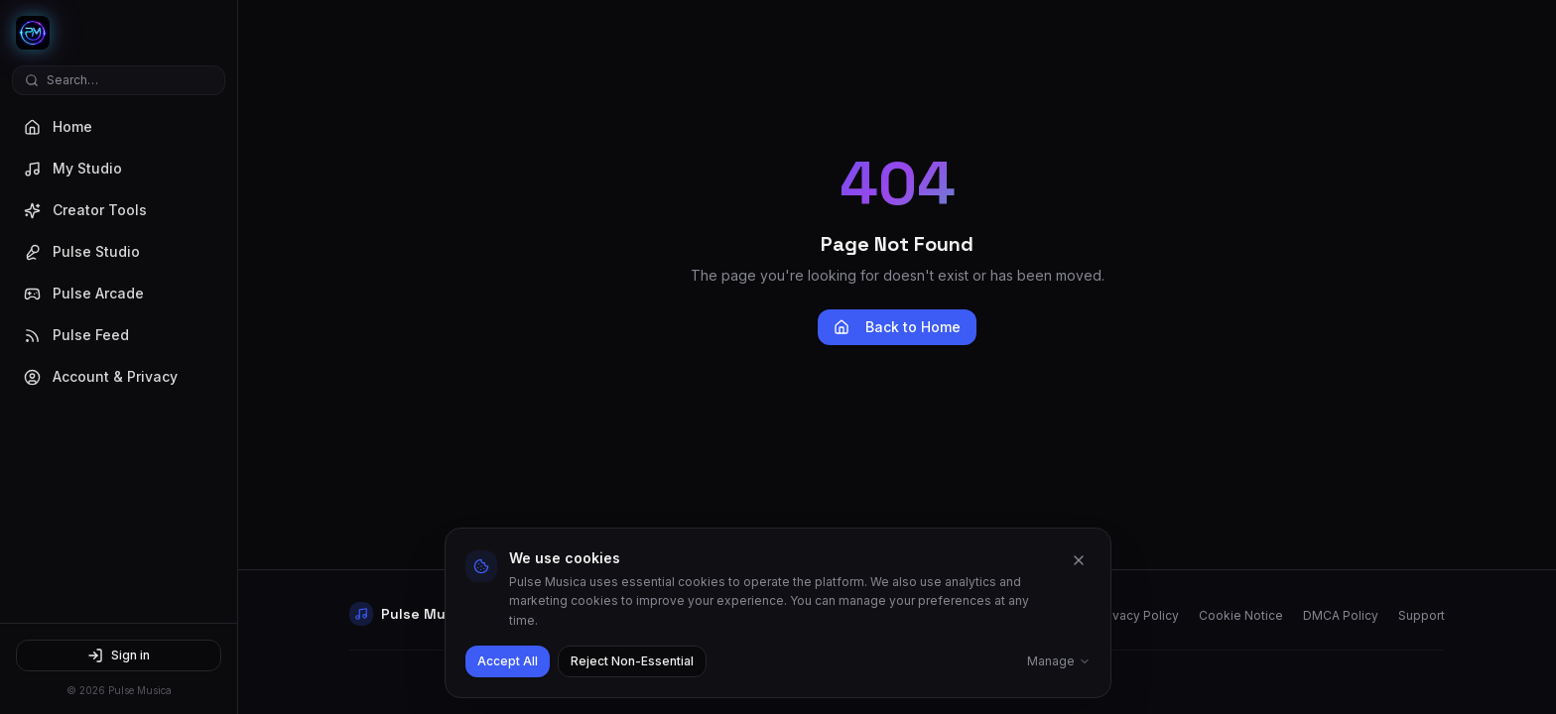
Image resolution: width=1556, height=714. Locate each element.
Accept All (507, 661)
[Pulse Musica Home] (118, 33)
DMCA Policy (1340, 615)
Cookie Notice (1241, 615)
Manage (1059, 661)
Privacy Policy (1138, 615)
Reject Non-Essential (632, 661)
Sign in (118, 655)
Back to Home (897, 326)
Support (1421, 615)
